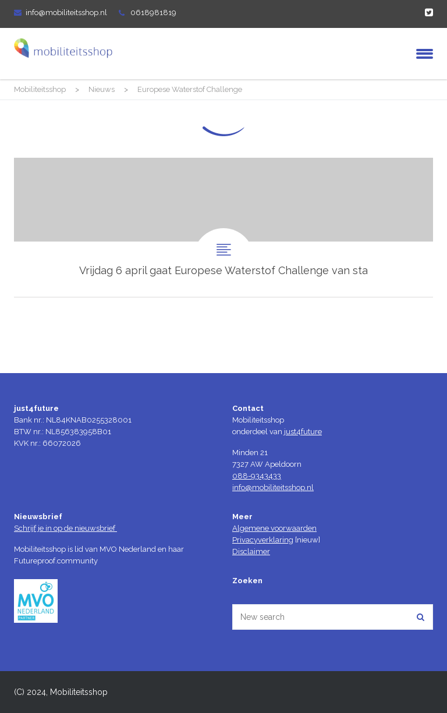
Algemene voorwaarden (274, 528)
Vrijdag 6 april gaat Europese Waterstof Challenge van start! (223, 227)
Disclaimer (251, 551)
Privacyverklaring (262, 539)
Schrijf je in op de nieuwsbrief (65, 528)
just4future (303, 431)
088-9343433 (256, 475)
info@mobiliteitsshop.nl (66, 12)
